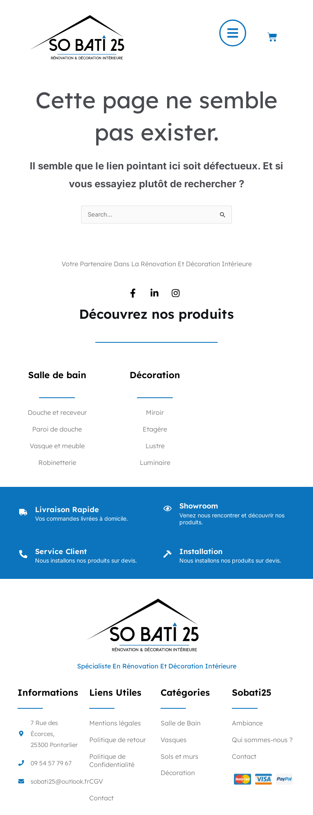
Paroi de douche (57, 429)
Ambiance (247, 723)
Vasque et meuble (57, 446)
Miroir (155, 413)
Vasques (174, 740)
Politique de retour (117, 740)
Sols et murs (179, 757)
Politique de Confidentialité (111, 761)
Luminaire (155, 463)
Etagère (155, 429)
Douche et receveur (57, 413)
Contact (101, 798)
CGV (96, 782)
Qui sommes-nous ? (262, 740)
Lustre (155, 446)
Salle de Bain (181, 723)
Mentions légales (115, 723)
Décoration (178, 773)
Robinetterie (57, 463)
